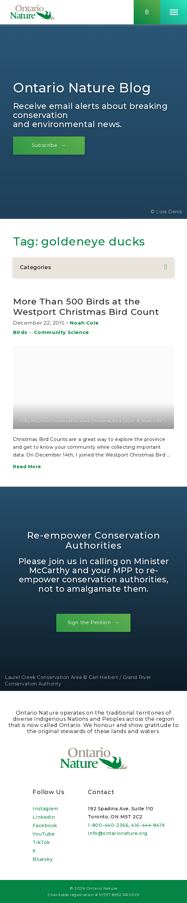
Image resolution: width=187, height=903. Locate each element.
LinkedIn (44, 817)
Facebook (45, 825)
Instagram (45, 809)
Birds (20, 333)
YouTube (44, 834)
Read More (27, 467)
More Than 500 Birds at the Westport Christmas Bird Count (91, 307)
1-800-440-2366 (108, 825)
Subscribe (46, 146)
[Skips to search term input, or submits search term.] (147, 12)
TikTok (41, 842)
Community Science (61, 333)
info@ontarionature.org (117, 834)
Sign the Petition (89, 624)
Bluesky (43, 859)
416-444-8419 (148, 825)
